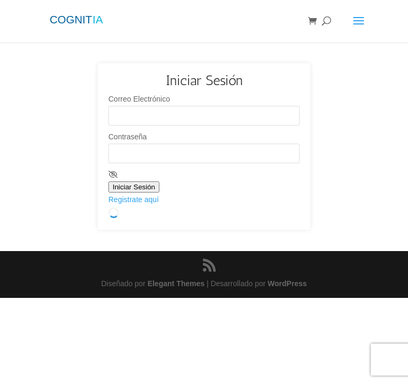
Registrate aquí (133, 199)
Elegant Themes (176, 283)
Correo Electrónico (139, 99)
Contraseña (127, 136)
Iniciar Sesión (134, 187)
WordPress (287, 283)
